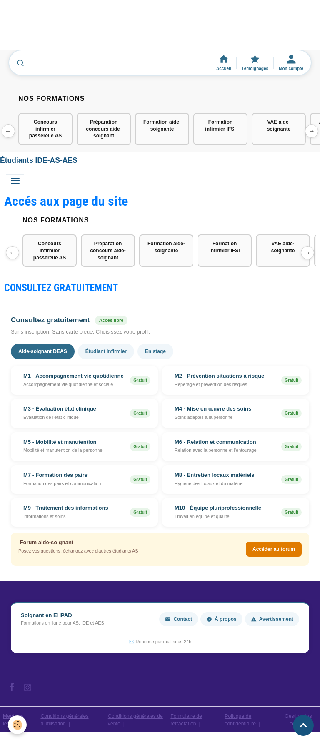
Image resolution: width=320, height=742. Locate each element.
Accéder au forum (273, 549)
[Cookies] (17, 724)
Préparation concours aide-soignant (103, 129)
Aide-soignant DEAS (42, 351)
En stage (155, 351)
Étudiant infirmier (106, 351)
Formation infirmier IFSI (220, 125)
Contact (178, 619)
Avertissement (272, 619)
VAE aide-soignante (279, 125)
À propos (221, 619)
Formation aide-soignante (162, 125)
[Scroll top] (303, 725)
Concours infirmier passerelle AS (45, 129)
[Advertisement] (151, 28)
